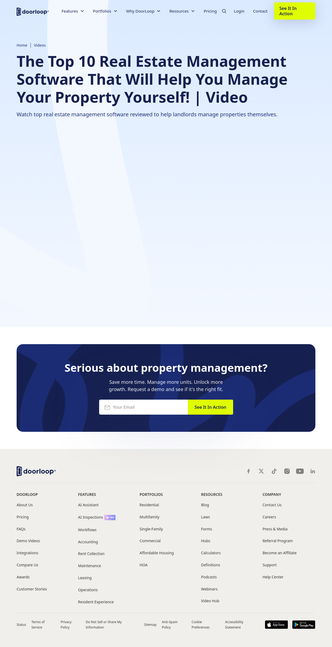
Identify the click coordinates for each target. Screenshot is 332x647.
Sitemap (150, 624)
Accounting (88, 542)
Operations (88, 590)
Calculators (211, 553)
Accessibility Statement (234, 624)
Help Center (273, 577)
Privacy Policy (66, 624)
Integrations (27, 553)
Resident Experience (96, 602)
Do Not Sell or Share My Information (104, 624)
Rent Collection (91, 554)
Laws (205, 517)
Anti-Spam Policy (170, 624)
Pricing (210, 11)
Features (87, 494)
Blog (205, 505)
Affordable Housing (157, 553)
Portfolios (151, 494)
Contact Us (272, 505)
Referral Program (278, 541)
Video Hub (210, 601)
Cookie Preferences (201, 624)
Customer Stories (32, 589)
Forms (206, 529)
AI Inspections (90, 517)
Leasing (85, 578)
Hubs (205, 541)
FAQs (21, 529)
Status (21, 624)
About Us (25, 505)
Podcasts (209, 577)
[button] (73, 11)
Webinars (209, 589)
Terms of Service (37, 624)
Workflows (87, 530)
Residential (149, 505)
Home (22, 45)
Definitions (210, 565)
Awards (23, 577)
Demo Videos (28, 541)
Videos (40, 45)
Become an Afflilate (280, 553)
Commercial (150, 541)
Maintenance (89, 566)
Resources (211, 494)
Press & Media (275, 529)
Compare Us (27, 565)
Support (270, 565)
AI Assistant (88, 505)
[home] (33, 11)
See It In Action (288, 11)
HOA (144, 565)
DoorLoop (27, 494)
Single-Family (151, 529)
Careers (269, 517)
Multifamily (149, 517)
